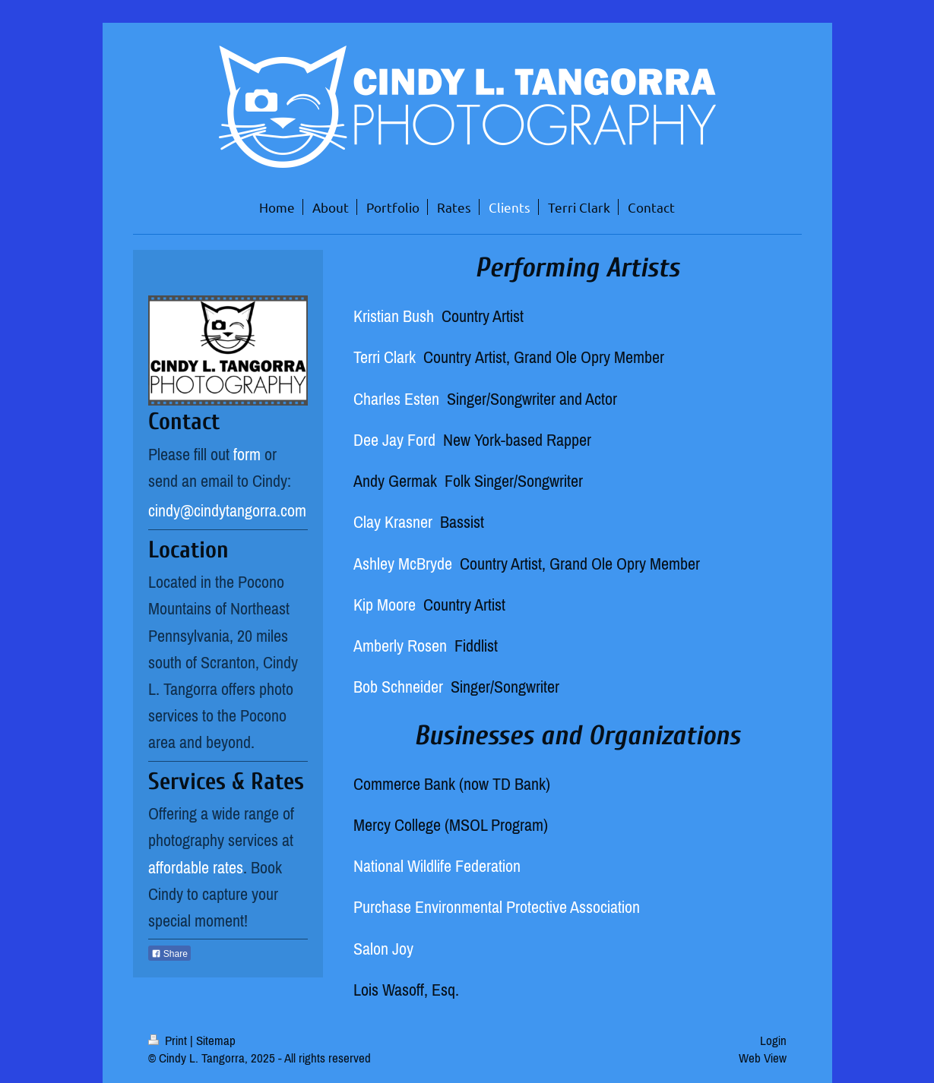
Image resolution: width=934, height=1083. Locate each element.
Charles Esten (396, 399)
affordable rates (195, 867)
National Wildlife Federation (437, 866)
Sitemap (216, 1040)
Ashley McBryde (404, 563)
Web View (763, 1058)
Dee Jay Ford (394, 440)
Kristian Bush (393, 316)
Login (773, 1040)
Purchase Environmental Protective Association (496, 907)
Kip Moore (384, 604)
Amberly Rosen (400, 645)
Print (169, 1040)
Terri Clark (384, 357)
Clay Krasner (392, 522)
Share (169, 954)
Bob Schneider (398, 686)
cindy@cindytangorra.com (227, 510)
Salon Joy (383, 948)
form (247, 454)
